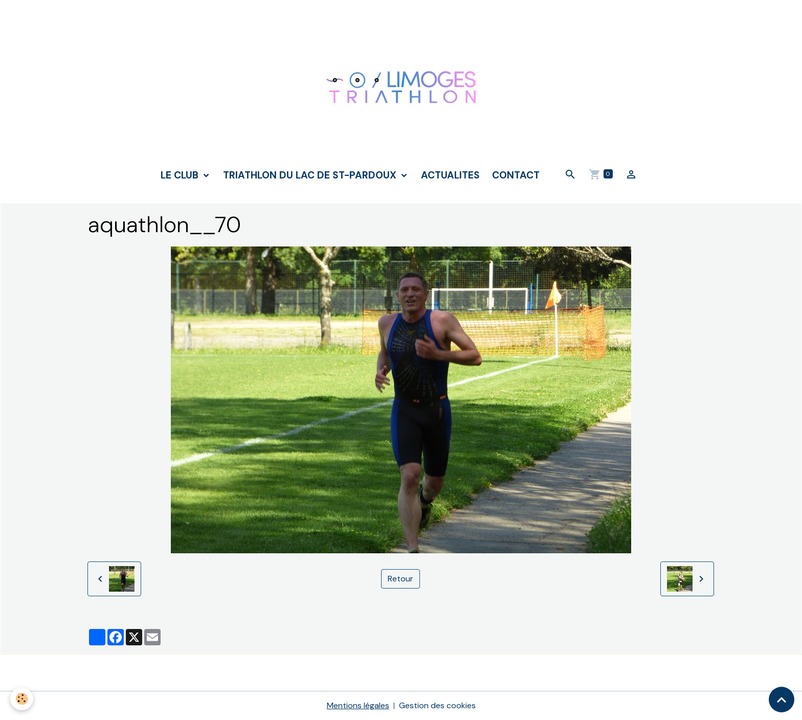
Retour (400, 578)
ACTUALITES (450, 175)
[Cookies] (21, 698)
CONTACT (516, 175)
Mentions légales (358, 705)
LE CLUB (181, 175)
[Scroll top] (781, 699)
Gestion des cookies (437, 705)
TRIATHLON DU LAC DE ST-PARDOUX (311, 175)
